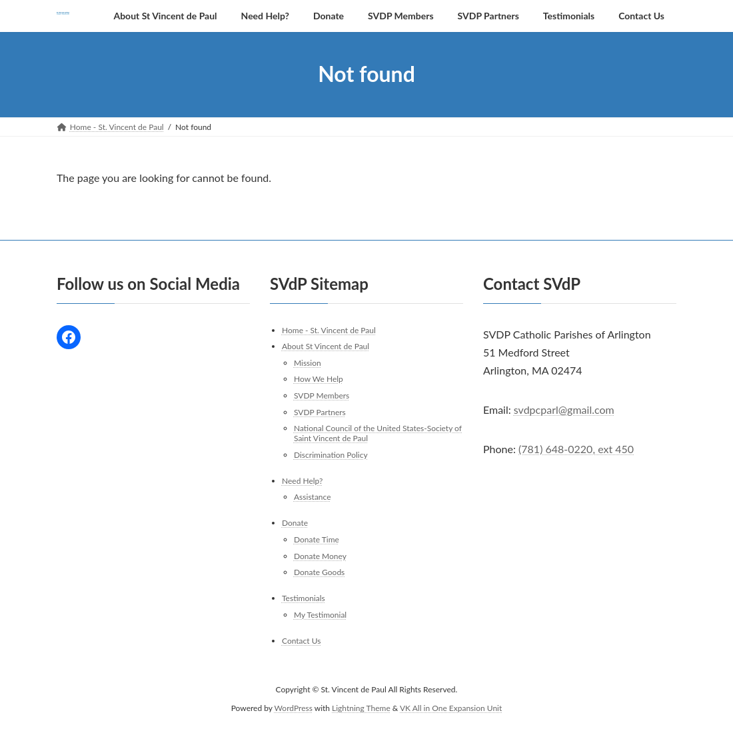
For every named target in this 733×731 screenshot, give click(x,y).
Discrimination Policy (331, 455)
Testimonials (303, 598)
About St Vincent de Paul (325, 346)
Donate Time (316, 539)
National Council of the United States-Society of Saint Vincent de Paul (378, 433)
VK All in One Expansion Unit (451, 708)
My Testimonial (320, 615)
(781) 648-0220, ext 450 (576, 448)
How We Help (318, 379)
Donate (295, 523)
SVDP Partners (320, 411)
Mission (307, 363)
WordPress (294, 708)
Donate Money (320, 555)
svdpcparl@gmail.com (564, 409)
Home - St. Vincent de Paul (329, 330)
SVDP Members (321, 395)
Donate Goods (319, 572)
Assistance (312, 497)
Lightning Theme (361, 708)
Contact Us (301, 641)
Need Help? (302, 481)
